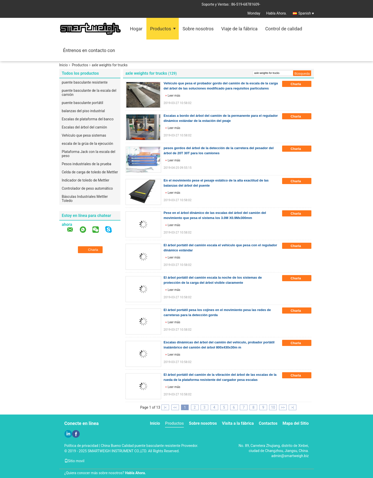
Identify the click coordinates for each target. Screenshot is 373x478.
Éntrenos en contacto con (89, 50)
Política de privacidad (81, 446)
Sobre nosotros (198, 28)
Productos (160, 28)
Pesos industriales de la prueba (86, 164)
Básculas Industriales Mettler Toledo (85, 199)
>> (283, 407)
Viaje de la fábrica (239, 28)
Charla (299, 84)
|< (165, 407)
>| (292, 407)
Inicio (63, 65)
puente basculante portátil (82, 103)
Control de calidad (283, 28)
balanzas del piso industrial (83, 111)
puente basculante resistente (85, 82)
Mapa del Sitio (296, 423)
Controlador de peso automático (87, 188)
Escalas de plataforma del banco (88, 119)
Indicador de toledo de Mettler (85, 180)
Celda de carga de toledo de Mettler (90, 172)
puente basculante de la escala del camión (89, 92)
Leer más (174, 95)
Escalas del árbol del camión (84, 127)
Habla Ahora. (276, 13)
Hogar (136, 28)
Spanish (306, 13)
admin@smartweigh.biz (290, 456)
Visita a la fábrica (238, 423)
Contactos (268, 423)
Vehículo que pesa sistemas (84, 135)
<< (175, 407)
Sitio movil (74, 461)
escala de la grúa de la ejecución (87, 143)
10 (273, 407)
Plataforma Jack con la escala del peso (88, 154)
